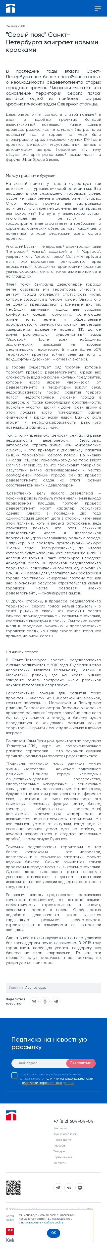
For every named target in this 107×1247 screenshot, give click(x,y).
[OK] (53, 1233)
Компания (60, 1128)
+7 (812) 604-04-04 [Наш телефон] (74, 1121)
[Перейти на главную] (10, 8)
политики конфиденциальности (69, 1078)
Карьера (59, 1145)
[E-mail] (53, 1063)
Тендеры (59, 1151)
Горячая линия (63, 1157)
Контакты (59, 1163)
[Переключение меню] (98, 8)
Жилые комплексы (65, 1134)
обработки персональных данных (48, 1083)
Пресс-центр (62, 1140)
